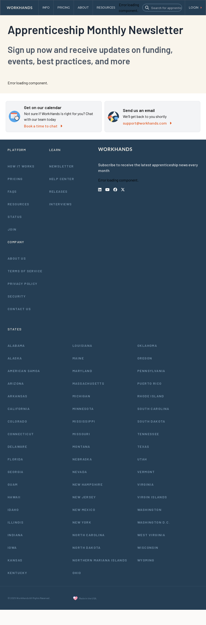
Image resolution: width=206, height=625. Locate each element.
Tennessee (148, 434)
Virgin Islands (152, 497)
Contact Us (19, 309)
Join (12, 229)
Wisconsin (147, 547)
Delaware (17, 446)
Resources (18, 204)
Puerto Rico (149, 383)
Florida (15, 459)
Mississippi (83, 421)
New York (81, 522)
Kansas (15, 560)
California (19, 409)
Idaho (13, 510)
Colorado (17, 421)
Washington (149, 510)
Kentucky (17, 573)
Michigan (81, 396)
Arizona (16, 383)
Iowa (12, 547)
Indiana (15, 535)
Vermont (146, 472)
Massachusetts (88, 383)
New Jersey (84, 497)
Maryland (82, 371)
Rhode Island (150, 396)
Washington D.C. (153, 522)
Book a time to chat (43, 126)
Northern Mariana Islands (99, 560)
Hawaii (14, 497)
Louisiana (82, 345)
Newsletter (61, 166)
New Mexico (83, 510)
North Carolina (88, 535)
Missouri (81, 434)
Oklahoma (147, 345)
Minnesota (83, 409)
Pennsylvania (151, 371)
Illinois (16, 522)
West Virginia (151, 535)
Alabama (16, 345)
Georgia (16, 472)
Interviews (60, 204)
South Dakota (151, 421)
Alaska (15, 358)
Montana (81, 446)
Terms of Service (25, 271)
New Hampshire (87, 484)
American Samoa (24, 371)
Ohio (76, 573)
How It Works (21, 166)
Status (15, 217)
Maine (78, 358)
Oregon (144, 358)
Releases (58, 191)
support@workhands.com (147, 123)
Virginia (145, 484)
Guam (13, 484)
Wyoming (145, 560)
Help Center (61, 179)
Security (17, 296)
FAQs (12, 191)
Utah (142, 459)
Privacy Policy (23, 284)
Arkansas (17, 396)
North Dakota (86, 547)
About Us (17, 258)
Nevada (79, 472)
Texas (143, 446)
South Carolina (153, 409)
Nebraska (82, 459)
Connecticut (21, 434)
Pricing (15, 179)
